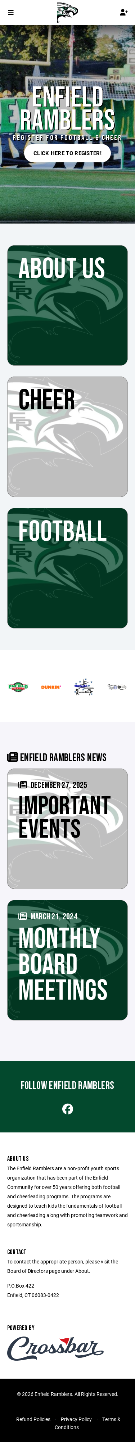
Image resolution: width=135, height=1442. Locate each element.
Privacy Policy (76, 1419)
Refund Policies (33, 1419)
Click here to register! (67, 153)
